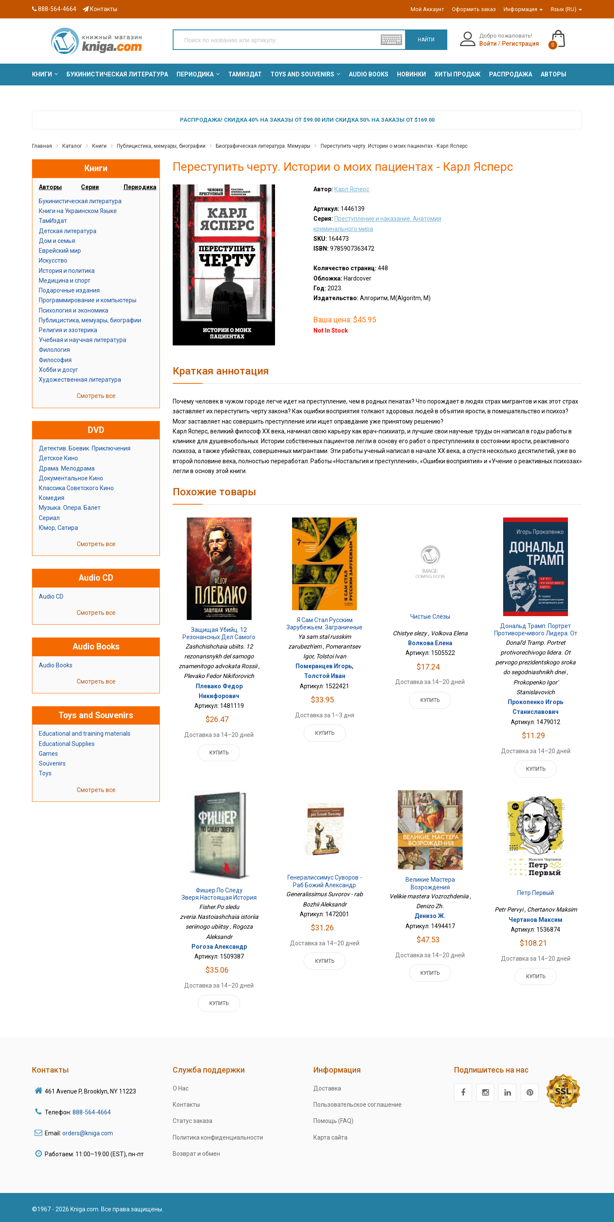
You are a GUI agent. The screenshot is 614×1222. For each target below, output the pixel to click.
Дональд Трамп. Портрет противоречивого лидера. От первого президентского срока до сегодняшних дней (535, 637)
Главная (42, 146)
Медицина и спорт (64, 280)
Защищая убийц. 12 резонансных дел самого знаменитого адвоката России (218, 641)
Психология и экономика (73, 310)
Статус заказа (192, 1120)
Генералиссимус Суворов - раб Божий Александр (324, 881)
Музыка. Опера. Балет (70, 507)
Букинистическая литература (80, 201)
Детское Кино (58, 458)
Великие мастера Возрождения (430, 883)
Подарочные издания (69, 290)
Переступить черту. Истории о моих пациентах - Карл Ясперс (394, 146)
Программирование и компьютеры (87, 300)
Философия (55, 360)
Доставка (327, 1088)
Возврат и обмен (196, 1153)
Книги (99, 146)
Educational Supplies (67, 743)
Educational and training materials (84, 733)
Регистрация (520, 43)
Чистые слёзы (430, 616)
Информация (523, 9)
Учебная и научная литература (82, 339)
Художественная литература (80, 379)
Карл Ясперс (351, 189)
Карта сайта (330, 1137)
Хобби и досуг (58, 369)
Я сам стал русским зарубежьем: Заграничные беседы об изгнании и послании (324, 631)
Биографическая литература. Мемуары (263, 146)
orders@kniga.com (87, 1133)
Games (48, 753)
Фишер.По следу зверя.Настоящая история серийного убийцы (219, 898)
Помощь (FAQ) (333, 1120)
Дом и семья (57, 240)
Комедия (51, 497)
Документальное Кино (71, 478)
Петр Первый (535, 892)
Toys (45, 773)
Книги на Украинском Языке (78, 211)
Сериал (49, 518)
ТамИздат (53, 220)
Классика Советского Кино (76, 488)
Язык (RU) (566, 9)
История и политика (67, 270)
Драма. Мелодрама (67, 468)
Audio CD (51, 596)
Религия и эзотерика (68, 330)
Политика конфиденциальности (218, 1137)
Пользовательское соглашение (357, 1104)
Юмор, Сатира (58, 527)
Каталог (72, 146)
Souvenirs (52, 763)
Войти (488, 43)
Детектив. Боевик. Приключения (84, 448)
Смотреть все (96, 395)
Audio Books (55, 665)
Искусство (53, 260)
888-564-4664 (54, 9)
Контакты (100, 9)
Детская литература (67, 231)
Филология (54, 349)
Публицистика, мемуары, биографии (161, 146)
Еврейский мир (60, 250)
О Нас (180, 1088)
